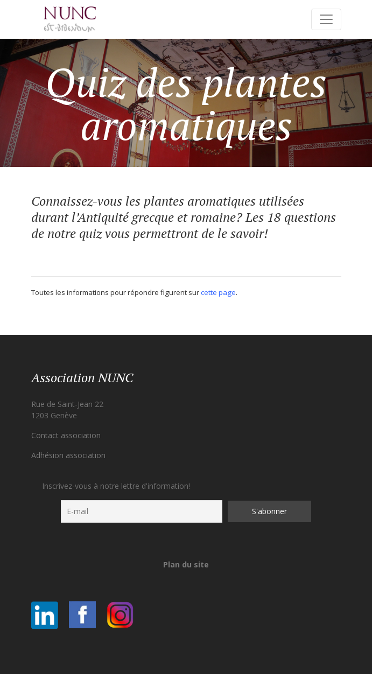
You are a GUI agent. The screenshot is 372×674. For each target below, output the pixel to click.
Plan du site (186, 564)
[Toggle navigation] (326, 19)
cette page (218, 292)
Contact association (66, 435)
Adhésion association (68, 455)
